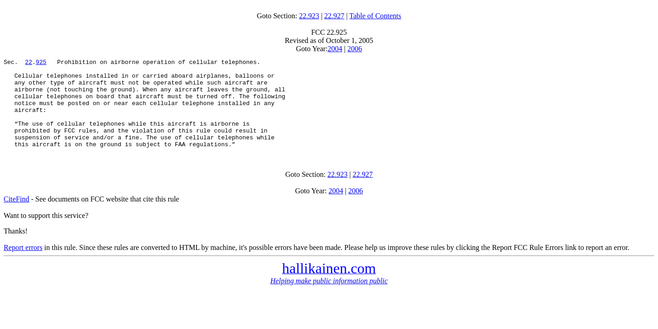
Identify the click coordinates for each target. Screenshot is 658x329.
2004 (335, 49)
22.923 (309, 16)
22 (28, 63)
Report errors (23, 265)
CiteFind (16, 217)
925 (41, 63)
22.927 (334, 16)
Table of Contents (376, 16)
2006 (354, 49)
